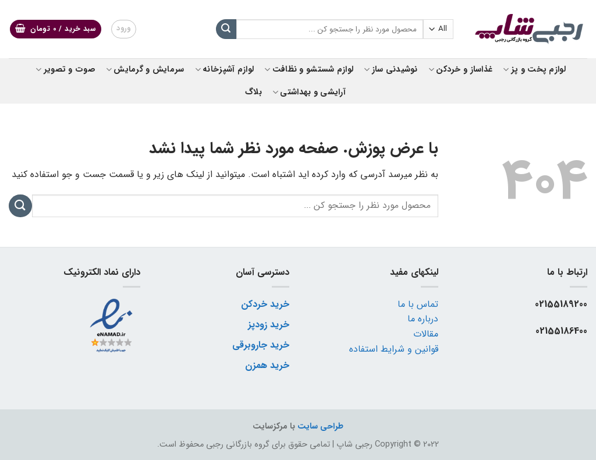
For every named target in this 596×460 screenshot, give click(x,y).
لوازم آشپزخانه (224, 69)
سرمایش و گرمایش (145, 69)
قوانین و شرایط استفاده (393, 349)
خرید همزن (267, 365)
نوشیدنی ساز (391, 69)
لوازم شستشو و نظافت (308, 69)
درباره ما (422, 319)
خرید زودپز (268, 324)
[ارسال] (226, 29)
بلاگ (253, 92)
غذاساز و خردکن (460, 69)
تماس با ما (418, 304)
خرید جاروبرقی (260, 345)
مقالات (425, 334)
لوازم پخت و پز (534, 69)
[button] (56, 29)
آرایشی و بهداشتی (309, 92)
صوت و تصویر (65, 69)
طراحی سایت (320, 426)
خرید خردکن (265, 304)
